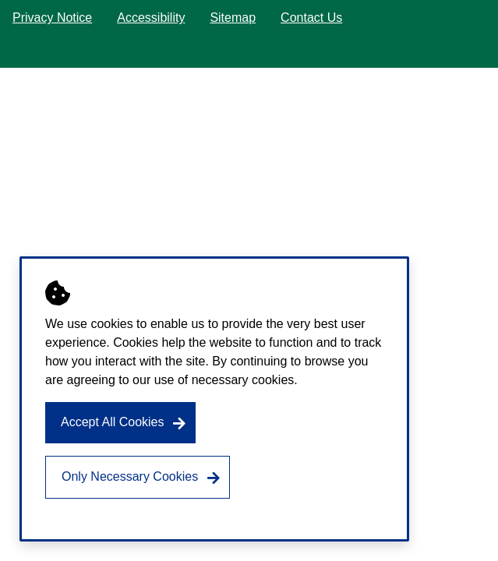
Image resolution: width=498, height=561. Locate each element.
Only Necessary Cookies (130, 476)
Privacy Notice (52, 17)
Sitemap (233, 17)
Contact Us (311, 17)
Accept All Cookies (112, 422)
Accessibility (151, 17)
